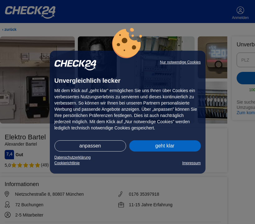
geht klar (164, 145)
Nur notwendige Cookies (180, 62)
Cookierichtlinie (67, 163)
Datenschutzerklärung (72, 157)
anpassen (90, 145)
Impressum (191, 163)
